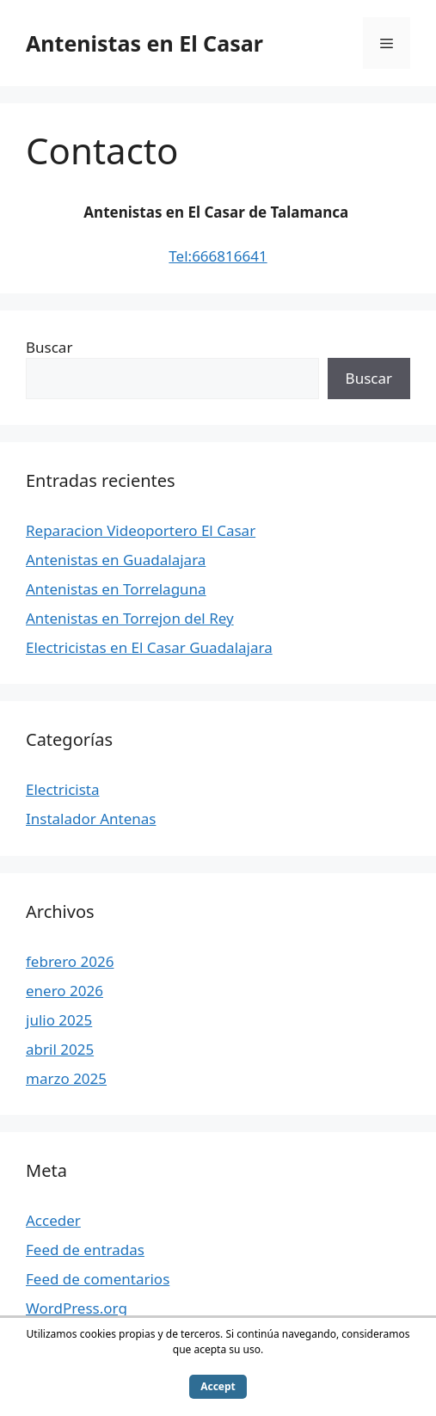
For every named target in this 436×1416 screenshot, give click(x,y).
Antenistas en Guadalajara (116, 559)
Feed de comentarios (97, 1279)
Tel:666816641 (218, 256)
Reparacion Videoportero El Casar (140, 530)
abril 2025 (60, 1049)
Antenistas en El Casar (144, 43)
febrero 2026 (70, 961)
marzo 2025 (66, 1078)
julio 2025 (59, 1020)
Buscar (49, 347)
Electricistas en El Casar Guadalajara (149, 647)
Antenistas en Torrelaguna (116, 589)
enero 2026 (64, 990)
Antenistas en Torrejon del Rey (130, 618)
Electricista (63, 789)
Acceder (53, 1220)
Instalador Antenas (91, 818)
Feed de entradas (85, 1249)
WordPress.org (76, 1308)
